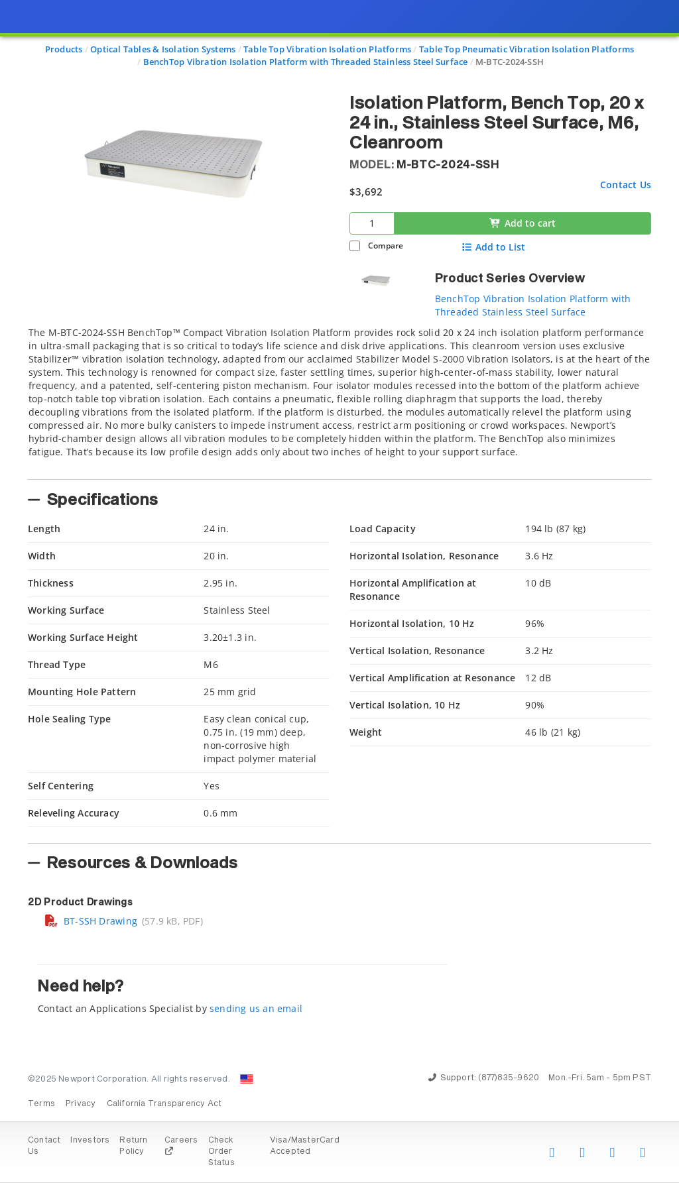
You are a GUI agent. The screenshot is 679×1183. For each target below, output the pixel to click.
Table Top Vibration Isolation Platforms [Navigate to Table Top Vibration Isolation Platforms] (327, 49)
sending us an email (256, 1008)
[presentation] (339, 591)
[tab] (339, 399)
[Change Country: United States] (246, 1079)
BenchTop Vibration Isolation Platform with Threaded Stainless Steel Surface (533, 305)
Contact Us (625, 184)
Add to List (494, 247)
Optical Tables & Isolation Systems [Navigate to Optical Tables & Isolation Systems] (162, 49)
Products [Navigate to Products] (64, 49)
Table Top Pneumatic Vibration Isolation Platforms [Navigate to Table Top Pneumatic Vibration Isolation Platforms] (526, 49)
